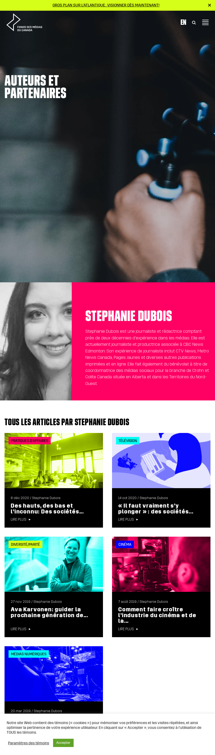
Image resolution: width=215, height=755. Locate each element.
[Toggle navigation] (205, 22)
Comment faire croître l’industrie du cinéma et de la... (157, 615)
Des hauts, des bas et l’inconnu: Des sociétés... (47, 508)
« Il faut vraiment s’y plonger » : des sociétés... (155, 508)
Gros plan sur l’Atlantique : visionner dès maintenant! (106, 5)
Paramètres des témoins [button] (28, 743)
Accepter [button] (63, 743)
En (183, 22)
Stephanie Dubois (46, 498)
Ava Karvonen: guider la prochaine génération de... (49, 612)
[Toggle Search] (194, 22)
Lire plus (18, 519)
